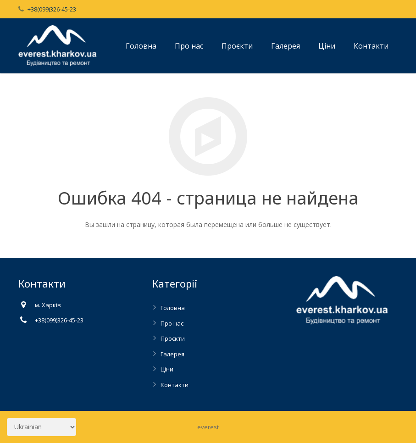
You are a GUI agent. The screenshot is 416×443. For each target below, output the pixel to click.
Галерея (172, 354)
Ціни (167, 369)
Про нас (172, 323)
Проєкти (173, 338)
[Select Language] (41, 427)
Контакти (175, 385)
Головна (173, 308)
